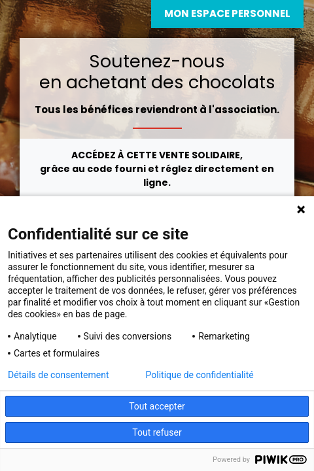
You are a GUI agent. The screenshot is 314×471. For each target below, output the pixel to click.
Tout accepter (157, 406)
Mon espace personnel (227, 13)
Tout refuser (156, 432)
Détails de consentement (58, 375)
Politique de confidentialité (200, 375)
